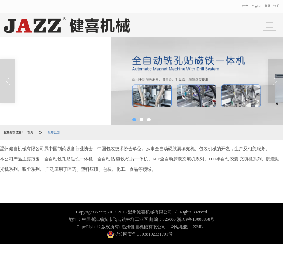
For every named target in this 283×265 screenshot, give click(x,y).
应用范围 (54, 132)
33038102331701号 (140, 234)
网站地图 (179, 226)
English (256, 6)
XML (198, 226)
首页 (30, 132)
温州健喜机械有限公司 (144, 226)
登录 (267, 6)
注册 (276, 6)
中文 (245, 6)
